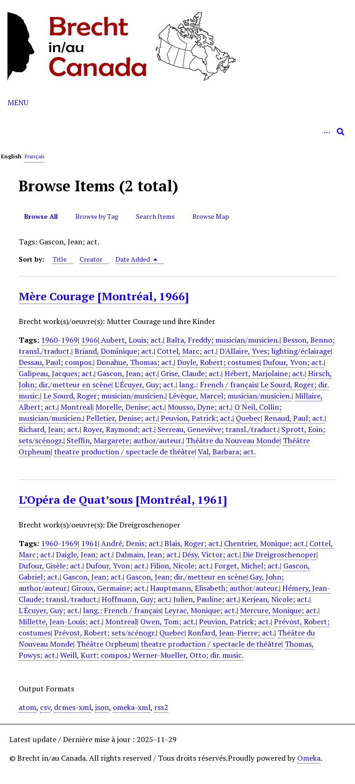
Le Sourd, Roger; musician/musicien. (104, 396)
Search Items (155, 216)
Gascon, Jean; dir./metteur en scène (186, 577)
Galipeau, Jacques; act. (56, 373)
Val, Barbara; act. (227, 451)
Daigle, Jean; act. (84, 554)
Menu (17, 102)
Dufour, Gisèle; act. (50, 566)
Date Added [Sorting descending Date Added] (136, 259)
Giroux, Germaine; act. (109, 588)
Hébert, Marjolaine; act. (265, 373)
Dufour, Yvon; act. (293, 362)
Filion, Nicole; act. (180, 566)
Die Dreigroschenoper (279, 554)
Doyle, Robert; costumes (218, 362)
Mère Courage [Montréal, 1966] (104, 296)
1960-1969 (59, 340)
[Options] (327, 132)
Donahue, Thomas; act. (135, 362)
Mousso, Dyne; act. (199, 407)
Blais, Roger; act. (192, 543)
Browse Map (210, 216)
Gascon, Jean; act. (127, 373)
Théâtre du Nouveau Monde (233, 440)
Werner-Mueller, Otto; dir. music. (188, 655)
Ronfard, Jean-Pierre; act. (231, 633)
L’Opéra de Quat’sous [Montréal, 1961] (123, 499)
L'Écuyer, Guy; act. (145, 384)
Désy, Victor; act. (210, 554)
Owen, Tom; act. (168, 621)
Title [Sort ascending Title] (60, 259)
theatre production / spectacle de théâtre (124, 451)
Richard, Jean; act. (49, 429)
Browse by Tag (96, 216)
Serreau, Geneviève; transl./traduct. (217, 429)
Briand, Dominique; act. (114, 351)
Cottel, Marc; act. (186, 351)
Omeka (309, 758)
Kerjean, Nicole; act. (275, 599)
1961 (89, 543)
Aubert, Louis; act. (132, 340)
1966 (89, 340)
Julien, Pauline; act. (206, 599)
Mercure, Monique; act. (279, 610)
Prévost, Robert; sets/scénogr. (105, 633)
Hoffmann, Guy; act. (136, 599)
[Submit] (341, 132)
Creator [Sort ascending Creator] (91, 259)
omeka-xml (131, 707)
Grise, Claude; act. (191, 373)
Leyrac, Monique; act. (200, 610)
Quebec (248, 418)
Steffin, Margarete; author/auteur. (125, 440)
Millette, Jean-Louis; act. (60, 621)
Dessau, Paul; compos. (56, 362)
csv (45, 707)
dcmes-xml (72, 707)
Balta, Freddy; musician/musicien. (223, 340)
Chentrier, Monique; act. (265, 543)
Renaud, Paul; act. (294, 418)
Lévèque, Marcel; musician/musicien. (230, 396)
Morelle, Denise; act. (130, 407)
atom (27, 707)
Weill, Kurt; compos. (94, 655)
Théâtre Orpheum (106, 644)
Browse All (41, 216)
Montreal (76, 407)
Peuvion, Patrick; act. (196, 418)
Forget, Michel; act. (247, 566)
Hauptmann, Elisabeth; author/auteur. (214, 588)
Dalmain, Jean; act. (147, 554)
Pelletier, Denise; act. (121, 418)
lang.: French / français (218, 384)
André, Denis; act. (131, 543)
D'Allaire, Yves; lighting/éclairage (275, 351)
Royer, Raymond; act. (118, 429)
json (102, 707)
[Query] (177, 132)
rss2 (161, 707)
